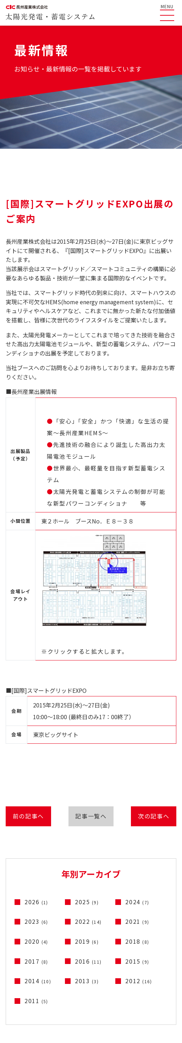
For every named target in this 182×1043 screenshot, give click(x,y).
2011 (36, 1003)
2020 (36, 943)
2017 (36, 963)
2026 (36, 904)
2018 (137, 943)
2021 (137, 924)
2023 (36, 924)
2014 (37, 983)
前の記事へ (25, 817)
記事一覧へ (91, 817)
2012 (138, 983)
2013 (87, 983)
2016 (88, 963)
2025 (87, 904)
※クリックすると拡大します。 (94, 594)
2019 (87, 943)
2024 (137, 904)
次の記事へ (156, 817)
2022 (88, 924)
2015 (137, 963)
